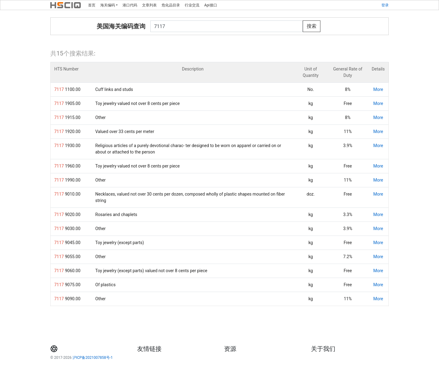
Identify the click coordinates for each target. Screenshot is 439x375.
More (378, 89)
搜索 (311, 26)
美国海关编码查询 (121, 26)
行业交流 (192, 5)
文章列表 (149, 5)
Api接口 (210, 5)
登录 (385, 5)
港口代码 (130, 5)
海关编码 (107, 5)
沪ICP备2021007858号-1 (93, 357)
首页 (91, 5)
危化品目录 (171, 5)
